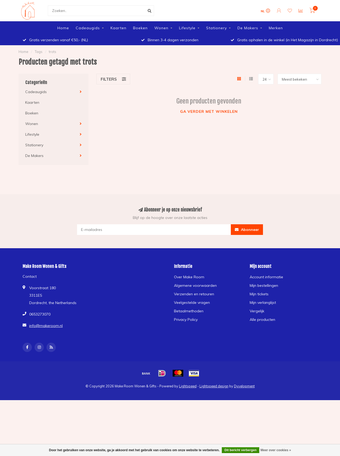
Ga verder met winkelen (209, 111)
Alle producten (262, 319)
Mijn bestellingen (264, 285)
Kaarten (118, 28)
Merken (276, 28)
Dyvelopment (244, 386)
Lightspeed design (213, 386)
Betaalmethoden (188, 311)
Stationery (216, 28)
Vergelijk (257, 311)
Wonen (161, 28)
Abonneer (247, 229)
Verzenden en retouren (194, 294)
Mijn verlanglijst (263, 302)
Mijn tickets (259, 294)
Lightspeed (188, 386)
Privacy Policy (186, 319)
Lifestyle (187, 28)
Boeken (140, 28)
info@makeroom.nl (46, 325)
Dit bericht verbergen (240, 450)
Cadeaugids (88, 28)
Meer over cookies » (276, 450)
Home (63, 28)
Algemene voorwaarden (195, 285)
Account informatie (266, 277)
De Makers (247, 28)
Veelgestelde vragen (192, 302)
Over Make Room (189, 277)
